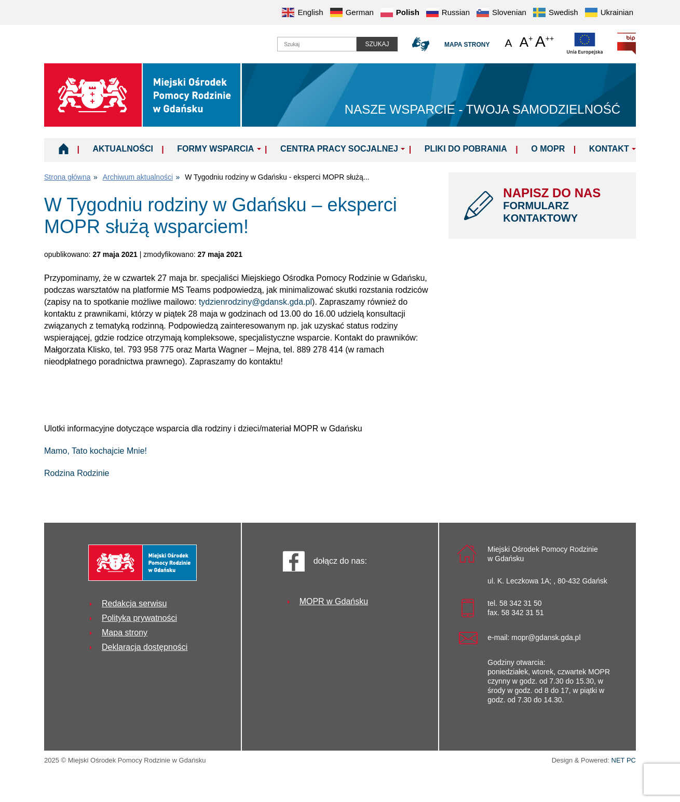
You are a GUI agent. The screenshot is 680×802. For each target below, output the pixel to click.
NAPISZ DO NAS (561, 205)
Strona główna (67, 177)
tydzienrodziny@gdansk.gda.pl (255, 301)
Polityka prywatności (139, 618)
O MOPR (548, 148)
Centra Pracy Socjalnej (339, 148)
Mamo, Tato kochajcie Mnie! (95, 450)
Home (64, 148)
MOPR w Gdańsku (334, 601)
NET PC (623, 761)
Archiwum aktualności (138, 177)
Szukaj (377, 44)
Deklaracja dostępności (144, 647)
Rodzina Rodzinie (76, 473)
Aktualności (122, 148)
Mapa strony (466, 44)
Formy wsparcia (215, 148)
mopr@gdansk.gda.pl (545, 637)
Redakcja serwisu (134, 603)
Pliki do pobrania (466, 148)
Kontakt (609, 148)
